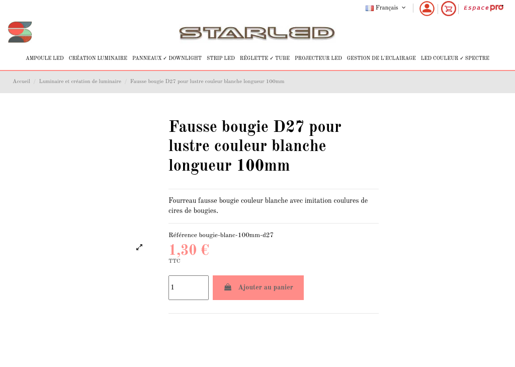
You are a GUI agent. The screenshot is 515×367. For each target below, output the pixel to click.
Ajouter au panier (258, 287)
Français (386, 8)
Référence (182, 235)
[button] (44, 58)
